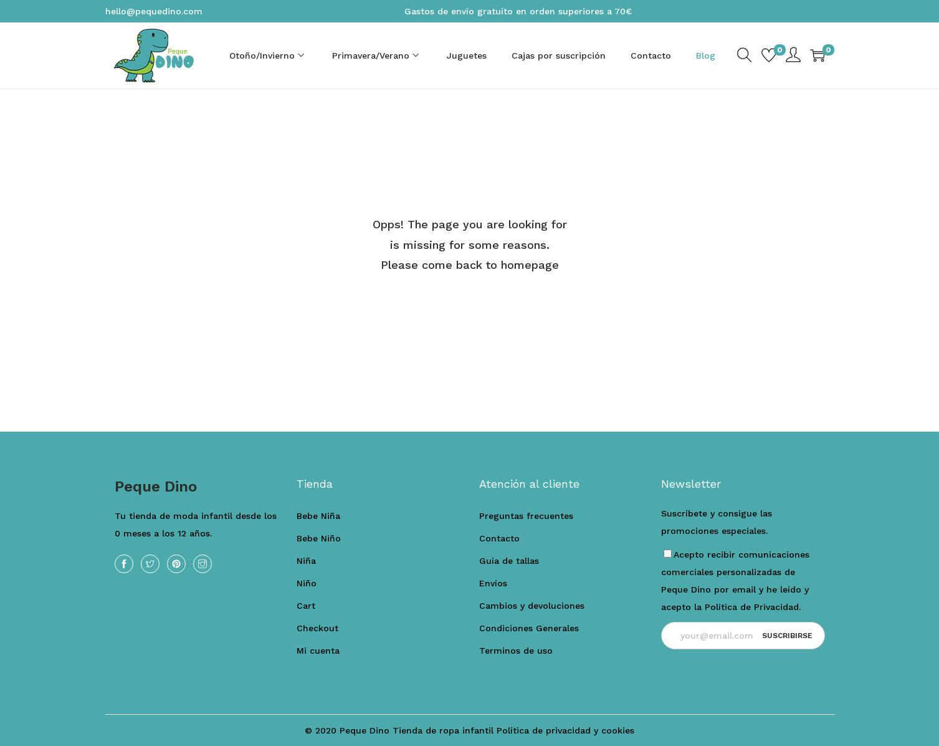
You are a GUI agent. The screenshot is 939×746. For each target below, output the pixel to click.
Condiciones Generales (529, 628)
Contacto (499, 538)
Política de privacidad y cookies (565, 730)
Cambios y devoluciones (531, 606)
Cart (306, 606)
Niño (307, 583)
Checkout (317, 628)
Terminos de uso (516, 651)
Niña (306, 561)
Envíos (493, 583)
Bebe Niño (319, 538)
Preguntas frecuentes (526, 516)
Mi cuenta (318, 651)
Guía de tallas (509, 561)
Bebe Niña (318, 516)
